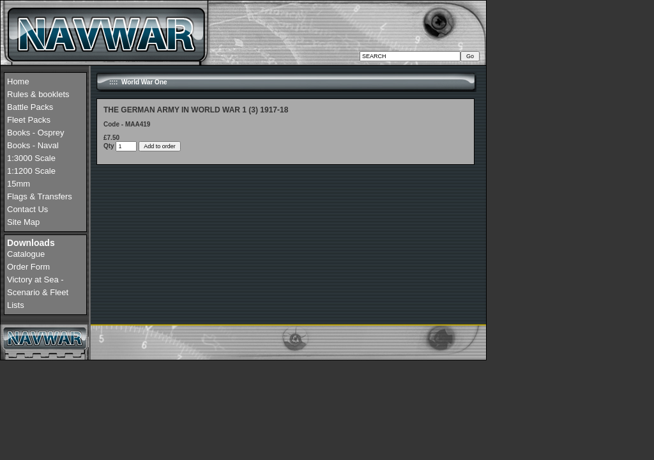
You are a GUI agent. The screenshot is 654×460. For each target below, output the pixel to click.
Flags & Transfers (39, 196)
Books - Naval (33, 145)
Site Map (23, 222)
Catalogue (26, 254)
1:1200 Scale (31, 171)
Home (18, 81)
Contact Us (27, 209)
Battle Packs (30, 107)
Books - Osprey (36, 132)
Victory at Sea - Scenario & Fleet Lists (37, 292)
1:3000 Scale (31, 158)
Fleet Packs (28, 120)
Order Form (28, 267)
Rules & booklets (38, 94)
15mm (18, 183)
